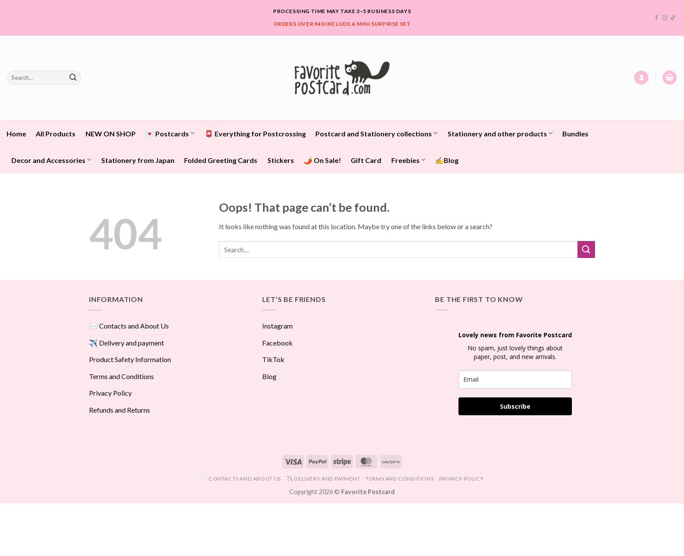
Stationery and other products (500, 133)
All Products (55, 133)
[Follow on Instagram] (664, 18)
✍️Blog (446, 160)
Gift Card (366, 160)
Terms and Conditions (121, 376)
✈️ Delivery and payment (126, 343)
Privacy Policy (110, 393)
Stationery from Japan (137, 160)
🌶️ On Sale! (322, 160)
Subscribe (515, 406)
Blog (269, 376)
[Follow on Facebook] (656, 18)
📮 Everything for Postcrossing (255, 133)
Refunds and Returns (119, 410)
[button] (641, 78)
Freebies (408, 160)
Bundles (575, 133)
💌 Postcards (170, 133)
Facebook (277, 343)
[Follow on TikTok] (673, 18)
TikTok (273, 359)
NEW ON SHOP (111, 133)
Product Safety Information (130, 359)
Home (16, 133)
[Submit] (72, 77)
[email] (515, 379)
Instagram (277, 326)
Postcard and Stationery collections (376, 133)
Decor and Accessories (51, 160)
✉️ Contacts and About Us (129, 326)
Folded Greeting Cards (220, 160)
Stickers (280, 160)
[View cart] (670, 78)
